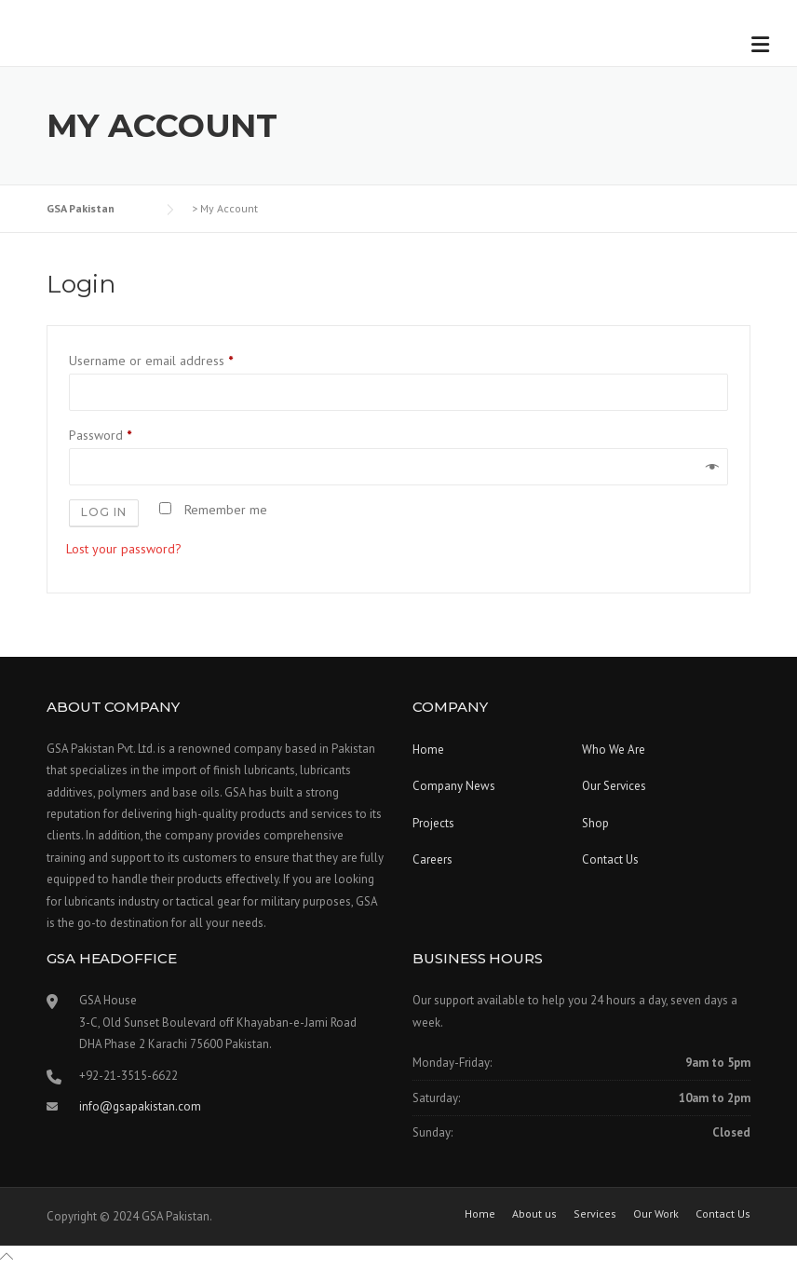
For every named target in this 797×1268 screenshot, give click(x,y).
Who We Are (613, 749)
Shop (595, 823)
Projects (433, 823)
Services (595, 1214)
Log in (104, 512)
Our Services (614, 786)
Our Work (656, 1214)
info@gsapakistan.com (140, 1106)
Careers (432, 859)
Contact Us (610, 859)
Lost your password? (124, 548)
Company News (453, 786)
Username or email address (154, 361)
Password (103, 435)
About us (534, 1214)
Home (428, 749)
